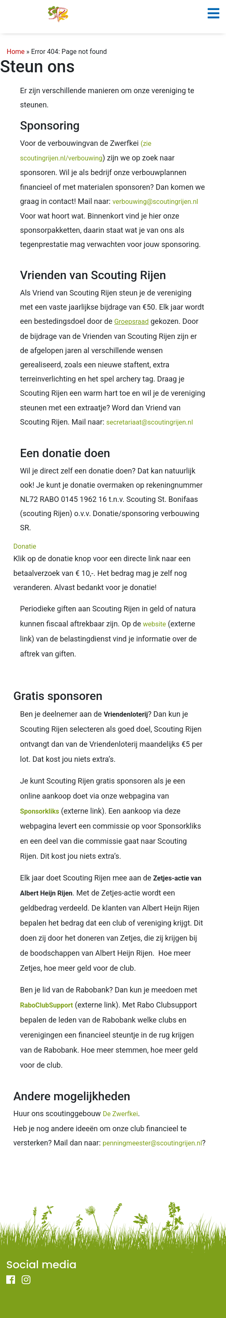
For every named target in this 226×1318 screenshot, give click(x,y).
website (154, 624)
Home (16, 52)
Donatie (24, 546)
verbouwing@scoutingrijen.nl (155, 202)
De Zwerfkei (120, 1114)
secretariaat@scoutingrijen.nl (149, 422)
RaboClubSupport (46, 1005)
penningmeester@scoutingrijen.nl (152, 1143)
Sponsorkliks (39, 811)
